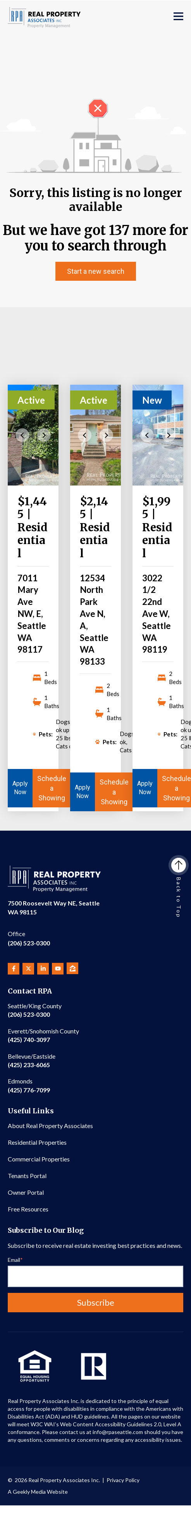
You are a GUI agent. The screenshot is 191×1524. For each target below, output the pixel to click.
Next (44, 435)
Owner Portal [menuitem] (26, 1192)
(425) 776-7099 (29, 1085)
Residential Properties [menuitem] (37, 1142)
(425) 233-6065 (31, 1060)
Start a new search (95, 271)
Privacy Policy (123, 1480)
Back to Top (178, 888)
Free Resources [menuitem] (28, 1209)
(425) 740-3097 (43, 1035)
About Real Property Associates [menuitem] (50, 1125)
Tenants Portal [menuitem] (27, 1175)
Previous (22, 435)
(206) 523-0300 (29, 938)
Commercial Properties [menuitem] (39, 1159)
